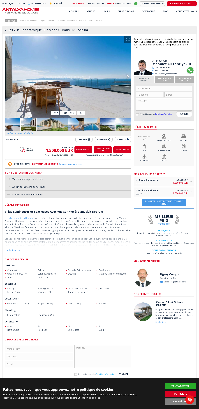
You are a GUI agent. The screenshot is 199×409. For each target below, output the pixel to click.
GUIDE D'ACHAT (126, 11)
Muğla (42, 20)
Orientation (12, 321)
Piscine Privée (164, 150)
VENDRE (91, 11)
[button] (128, 77)
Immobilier (32, 20)
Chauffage (11, 310)
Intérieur (10, 265)
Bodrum (51, 20)
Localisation (12, 298)
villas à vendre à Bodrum (21, 218)
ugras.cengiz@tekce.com (175, 282)
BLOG (165, 11)
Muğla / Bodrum (164, 140)
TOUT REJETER (180, 393)
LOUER (106, 11)
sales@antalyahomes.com (166, 73)
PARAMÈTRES (180, 401)
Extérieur (10, 283)
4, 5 (144, 150)
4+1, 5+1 (183, 140)
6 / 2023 (183, 150)
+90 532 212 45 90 (162, 68)
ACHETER (74, 11)
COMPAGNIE (148, 11)
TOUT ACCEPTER (180, 385)
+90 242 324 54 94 (162, 70)
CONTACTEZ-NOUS (186, 11)
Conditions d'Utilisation (163, 114)
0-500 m (164, 160)
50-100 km (144, 160)
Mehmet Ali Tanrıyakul (171, 64)
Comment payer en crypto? (71, 164)
